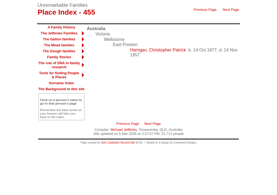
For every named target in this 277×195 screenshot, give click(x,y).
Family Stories (59, 57)
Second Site (127, 142)
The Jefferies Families (59, 33)
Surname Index (61, 83)
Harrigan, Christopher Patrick (158, 50)
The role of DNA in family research (59, 65)
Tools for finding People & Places (59, 75)
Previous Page (205, 10)
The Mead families (59, 45)
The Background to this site (61, 89)
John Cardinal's (110, 142)
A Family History (61, 27)
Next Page (231, 10)
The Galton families (59, 39)
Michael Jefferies (124, 130)
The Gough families (59, 51)
